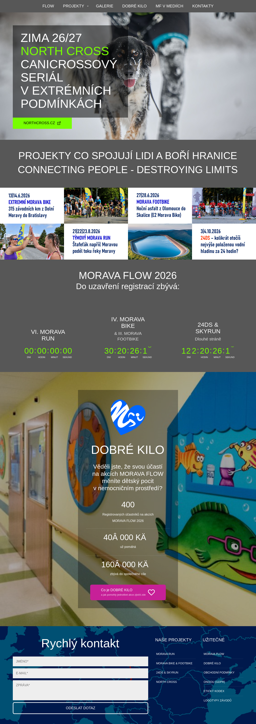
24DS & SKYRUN (167, 672)
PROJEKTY (73, 6)
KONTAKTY (202, 6)
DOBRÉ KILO (134, 6)
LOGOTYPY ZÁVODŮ (217, 700)
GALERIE (104, 6)
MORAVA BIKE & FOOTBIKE (174, 663)
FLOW (48, 6)
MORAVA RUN (165, 654)
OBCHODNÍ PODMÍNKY (219, 672)
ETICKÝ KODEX (214, 691)
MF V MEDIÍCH (169, 6)
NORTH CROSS (166, 681)
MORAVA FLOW (214, 654)
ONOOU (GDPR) (214, 681)
